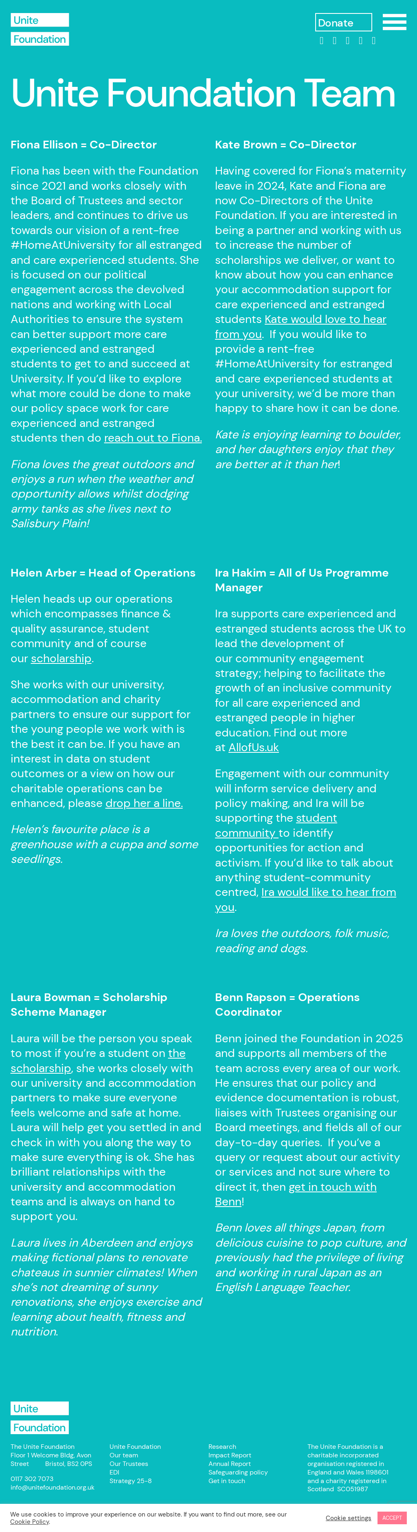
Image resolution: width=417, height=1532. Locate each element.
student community (276, 825)
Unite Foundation (40, 1418)
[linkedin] (321, 40)
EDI (114, 1472)
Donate (335, 23)
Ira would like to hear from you (305, 899)
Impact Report (229, 1455)
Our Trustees (129, 1463)
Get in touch (226, 1481)
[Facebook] (334, 40)
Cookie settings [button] (348, 1518)
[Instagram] (347, 40)
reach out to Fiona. (153, 437)
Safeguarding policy (238, 1472)
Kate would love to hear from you (300, 326)
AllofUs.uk (253, 747)
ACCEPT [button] (392, 1517)
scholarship (61, 658)
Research (222, 1446)
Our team (124, 1455)
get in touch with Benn (296, 1194)
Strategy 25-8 (131, 1481)
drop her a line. (144, 803)
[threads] (360, 40)
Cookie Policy (29, 1522)
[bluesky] (373, 40)
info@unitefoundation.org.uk (52, 1487)
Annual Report (229, 1463)
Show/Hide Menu (394, 22)
